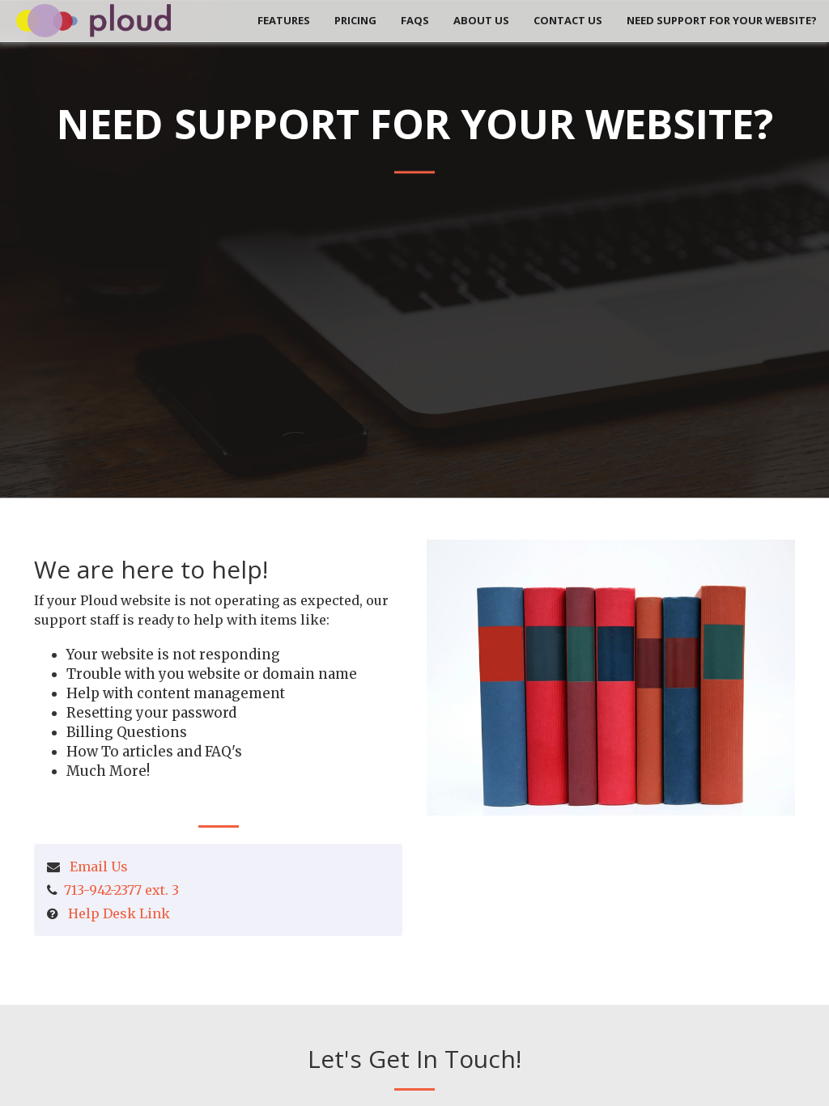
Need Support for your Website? (722, 20)
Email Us (99, 866)
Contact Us (568, 20)
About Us (481, 20)
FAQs (415, 20)
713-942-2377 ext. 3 (121, 890)
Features (283, 20)
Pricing (355, 20)
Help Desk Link (119, 913)
